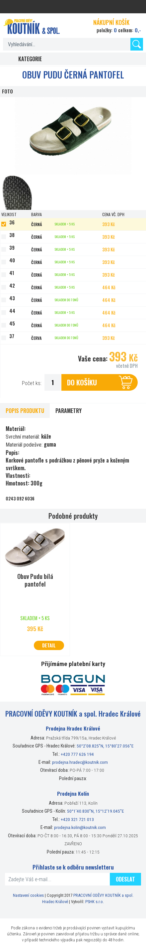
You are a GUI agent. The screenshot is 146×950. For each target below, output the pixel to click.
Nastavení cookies (28, 895)
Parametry (68, 411)
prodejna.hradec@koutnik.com (80, 762)
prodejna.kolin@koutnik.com (80, 827)
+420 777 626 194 (77, 754)
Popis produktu (25, 411)
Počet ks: (31, 383)
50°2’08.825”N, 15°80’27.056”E (105, 745)
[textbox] (73, 44)
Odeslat (125, 879)
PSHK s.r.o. (94, 901)
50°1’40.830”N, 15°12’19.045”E (95, 811)
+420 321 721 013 (77, 819)
